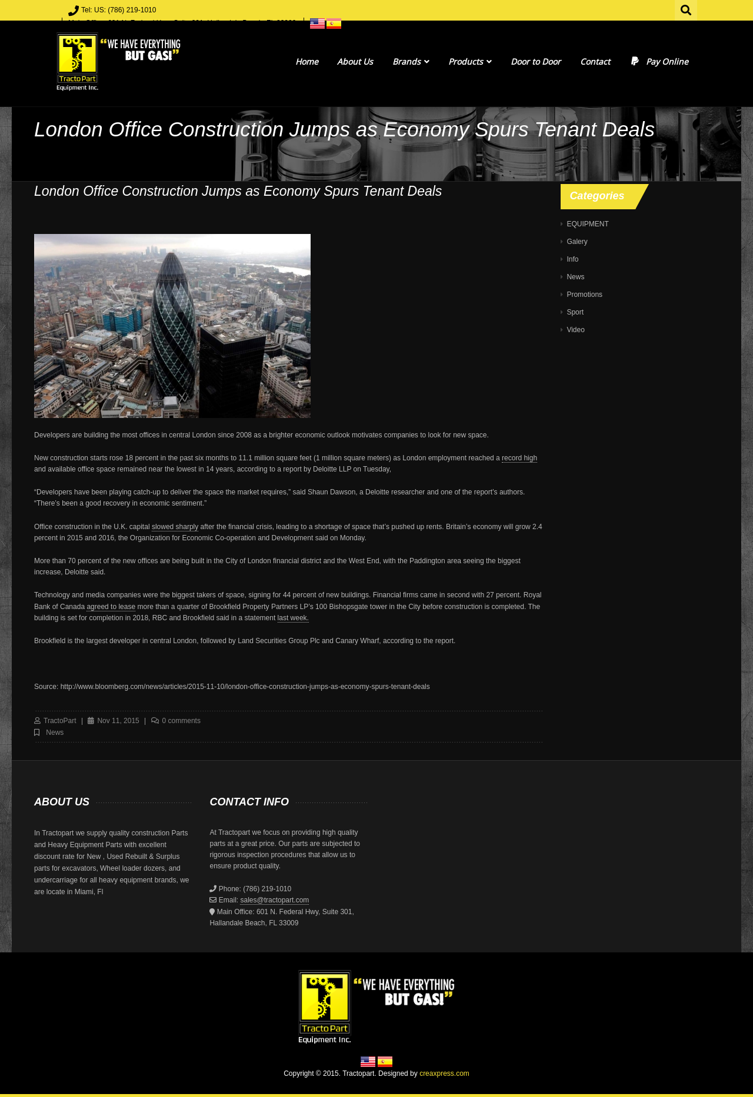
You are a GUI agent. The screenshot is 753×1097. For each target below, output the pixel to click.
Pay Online (658, 61)
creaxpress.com (444, 1073)
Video (575, 330)
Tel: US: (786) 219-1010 (118, 10)
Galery (577, 242)
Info (572, 259)
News (55, 732)
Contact (595, 61)
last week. (293, 618)
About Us (355, 61)
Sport (575, 312)
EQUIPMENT (587, 224)
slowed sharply (175, 527)
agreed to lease (110, 607)
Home (306, 61)
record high (519, 458)
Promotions (584, 294)
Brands (410, 61)
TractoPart (60, 721)
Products (470, 61)
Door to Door (536, 61)
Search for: (686, 9)
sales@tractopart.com (274, 900)
